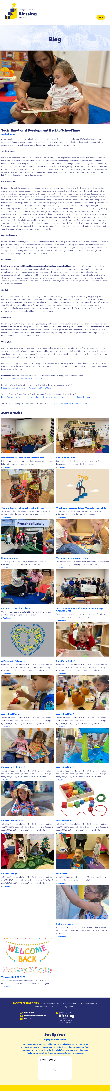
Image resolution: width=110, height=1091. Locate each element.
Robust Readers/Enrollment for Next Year (22, 458)
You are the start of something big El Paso (23, 508)
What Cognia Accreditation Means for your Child (81, 508)
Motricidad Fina (64, 821)
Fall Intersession (64, 924)
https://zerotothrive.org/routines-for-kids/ (69, 404)
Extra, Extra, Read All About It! (17, 608)
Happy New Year (9, 558)
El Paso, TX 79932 (65, 1022)
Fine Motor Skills (9, 874)
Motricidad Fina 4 (10, 714)
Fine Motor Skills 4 (65, 661)
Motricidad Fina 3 (65, 714)
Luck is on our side (65, 458)
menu (101, 17)
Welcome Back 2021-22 (13, 977)
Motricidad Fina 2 (65, 767)
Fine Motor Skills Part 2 (13, 821)
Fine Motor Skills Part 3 (13, 767)
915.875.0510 (29, 1013)
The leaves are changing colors (72, 558)
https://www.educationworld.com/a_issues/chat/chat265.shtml (27, 388)
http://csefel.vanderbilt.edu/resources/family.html (22, 379)
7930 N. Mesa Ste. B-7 (66, 1021)
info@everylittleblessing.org (35, 1016)
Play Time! (61, 874)
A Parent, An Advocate (13, 661)
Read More (7, 467)
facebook (27, 1019)
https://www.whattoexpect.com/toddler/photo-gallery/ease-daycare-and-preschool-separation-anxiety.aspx (46, 397)
